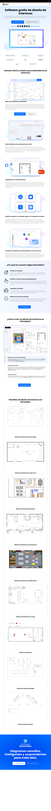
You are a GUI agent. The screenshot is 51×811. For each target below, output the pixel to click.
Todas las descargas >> (35, 26)
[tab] (27, 359)
